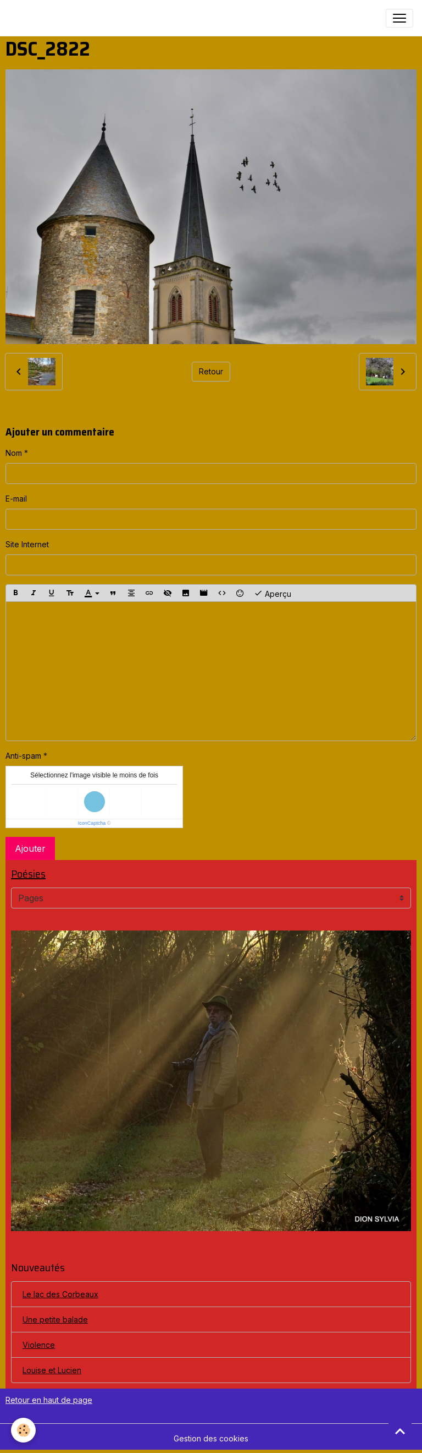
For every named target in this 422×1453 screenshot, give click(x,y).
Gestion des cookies (211, 1438)
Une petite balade (55, 1319)
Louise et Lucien (52, 1370)
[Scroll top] (400, 1431)
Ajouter (30, 848)
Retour (211, 371)
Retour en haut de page (48, 1400)
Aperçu (272, 592)
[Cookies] (23, 1430)
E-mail (16, 498)
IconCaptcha (92, 823)
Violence (39, 1344)
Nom (13, 453)
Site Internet (27, 544)
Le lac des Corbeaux (60, 1294)
